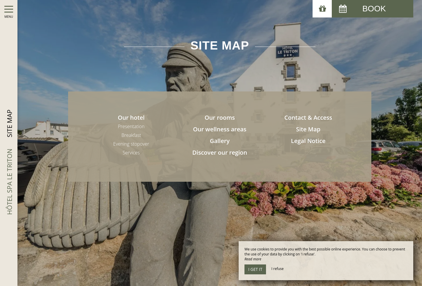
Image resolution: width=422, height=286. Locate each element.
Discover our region (219, 152)
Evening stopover (131, 144)
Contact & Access (308, 117)
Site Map (308, 129)
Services (131, 152)
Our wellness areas (219, 129)
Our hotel (131, 117)
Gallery (220, 141)
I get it (255, 269)
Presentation (131, 126)
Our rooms (220, 117)
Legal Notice (308, 141)
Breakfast (131, 135)
